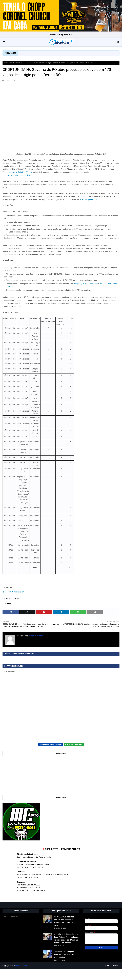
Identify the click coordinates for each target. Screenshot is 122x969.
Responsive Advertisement (13, 592)
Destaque (18, 63)
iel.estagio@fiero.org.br (89, 199)
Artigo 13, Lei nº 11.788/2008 (86, 284)
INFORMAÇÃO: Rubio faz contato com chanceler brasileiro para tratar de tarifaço (64, 921)
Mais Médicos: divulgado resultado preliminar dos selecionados (64, 954)
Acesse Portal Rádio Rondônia (51, 744)
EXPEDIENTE (115, 965)
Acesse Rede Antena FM (74, 744)
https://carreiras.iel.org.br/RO (18, 175)
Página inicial (9, 63)
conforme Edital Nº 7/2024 (20, 172)
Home (107, 965)
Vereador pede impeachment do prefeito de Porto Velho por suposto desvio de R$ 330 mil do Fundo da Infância (66, 938)
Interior (16, 598)
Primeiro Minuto (35, 636)
